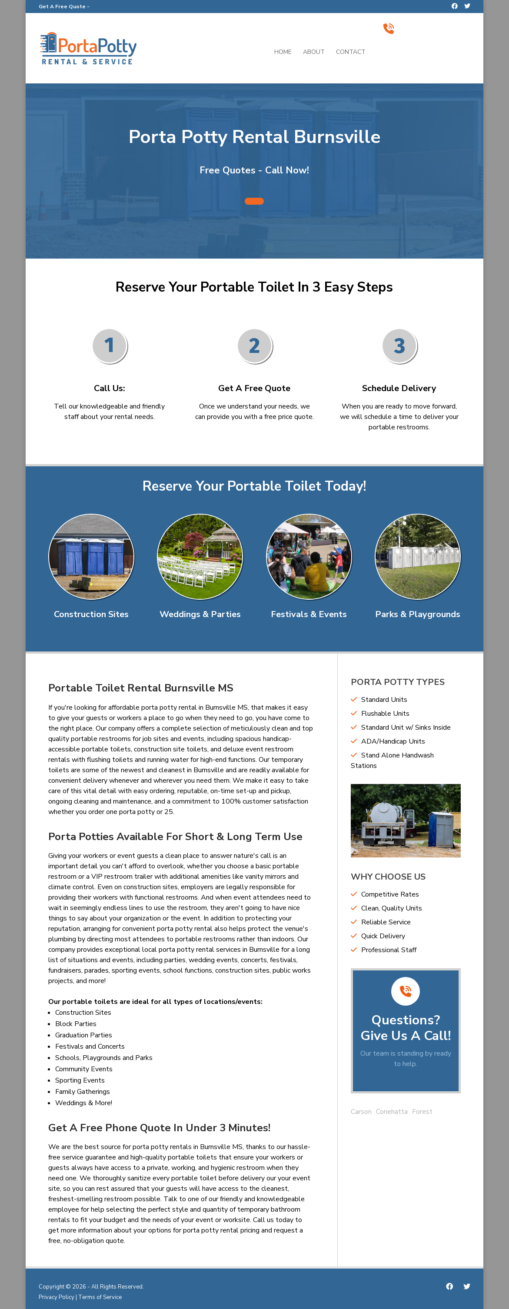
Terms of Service (100, 1297)
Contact (351, 52)
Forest (422, 1111)
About (314, 52)
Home (283, 52)
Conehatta (392, 1111)
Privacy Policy (56, 1297)
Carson (361, 1111)
